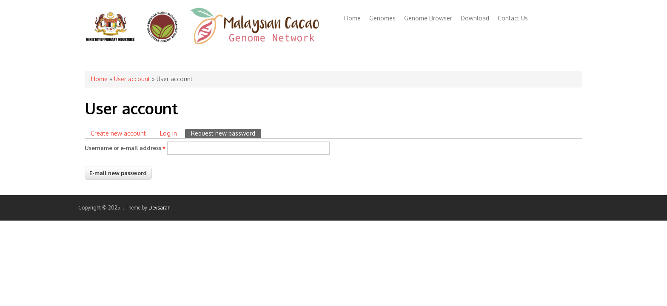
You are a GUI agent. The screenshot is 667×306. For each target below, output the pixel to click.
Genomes (382, 18)
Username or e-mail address (125, 147)
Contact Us (513, 18)
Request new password (226, 133)
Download (475, 18)
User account (132, 78)
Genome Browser (428, 18)
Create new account (118, 133)
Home (352, 18)
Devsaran (159, 207)
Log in (168, 133)
